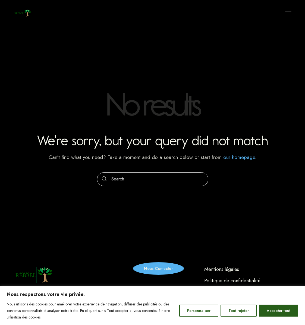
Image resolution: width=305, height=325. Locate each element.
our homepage (239, 157)
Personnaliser (198, 310)
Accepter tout (278, 310)
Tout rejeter (238, 310)
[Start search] (104, 179)
